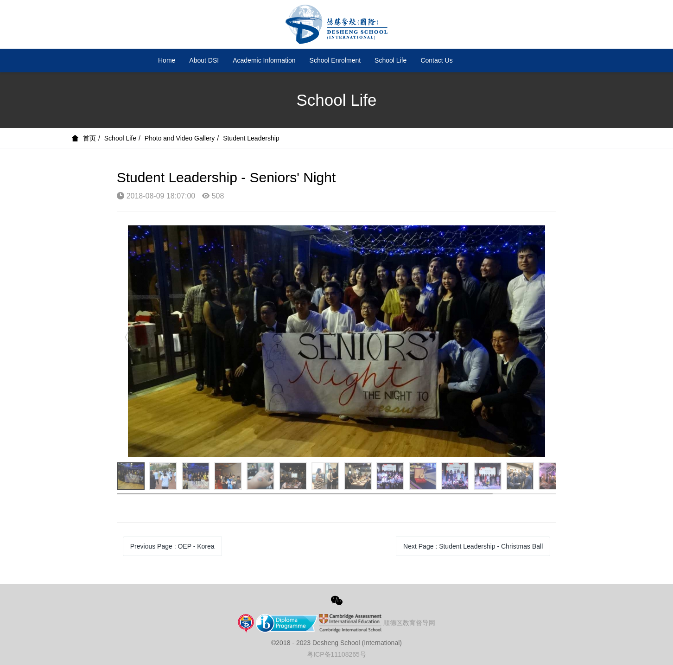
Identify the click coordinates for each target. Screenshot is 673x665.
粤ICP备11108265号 (336, 654)
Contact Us (436, 60)
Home (166, 60)
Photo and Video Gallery (180, 138)
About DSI (204, 60)
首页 (89, 138)
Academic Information (264, 60)
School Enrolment (335, 60)
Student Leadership (251, 138)
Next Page (473, 546)
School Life (390, 60)
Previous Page (172, 546)
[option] (337, 341)
